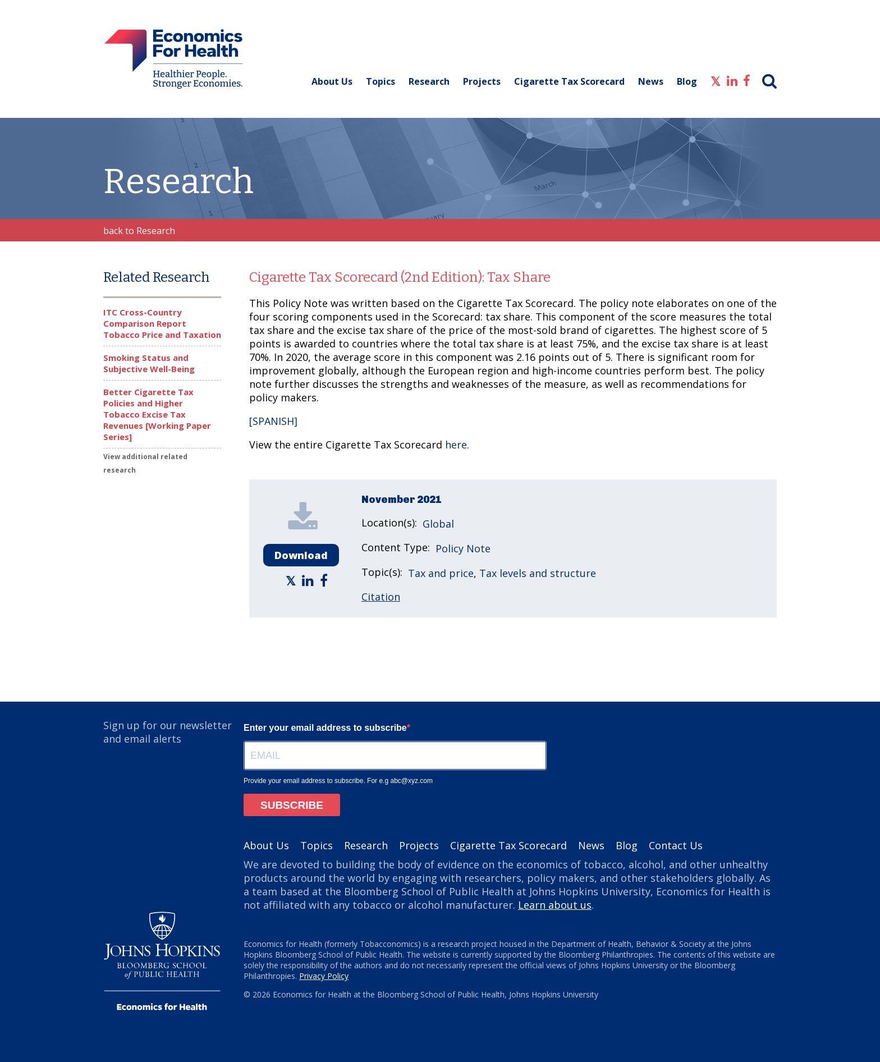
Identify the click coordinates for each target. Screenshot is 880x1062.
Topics (380, 81)
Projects (482, 81)
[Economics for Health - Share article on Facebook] (325, 580)
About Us (331, 81)
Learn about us (555, 905)
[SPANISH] (273, 421)
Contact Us (676, 845)
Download (301, 555)
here (456, 444)
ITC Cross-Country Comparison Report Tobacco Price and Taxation (162, 323)
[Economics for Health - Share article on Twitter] (292, 580)
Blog (687, 81)
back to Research (139, 231)
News (650, 81)
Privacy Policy (324, 976)
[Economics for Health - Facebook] (746, 80)
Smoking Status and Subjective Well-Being (149, 363)
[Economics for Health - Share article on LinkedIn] (309, 580)
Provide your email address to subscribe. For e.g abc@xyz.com (338, 781)
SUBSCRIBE (291, 805)
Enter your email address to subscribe (325, 728)
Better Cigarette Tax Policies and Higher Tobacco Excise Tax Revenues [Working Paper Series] (157, 414)
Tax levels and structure (537, 573)
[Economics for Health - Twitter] (716, 80)
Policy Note (463, 548)
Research (429, 81)
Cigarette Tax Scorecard (569, 81)
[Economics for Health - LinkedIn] (732, 80)
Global (438, 523)
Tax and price (441, 573)
